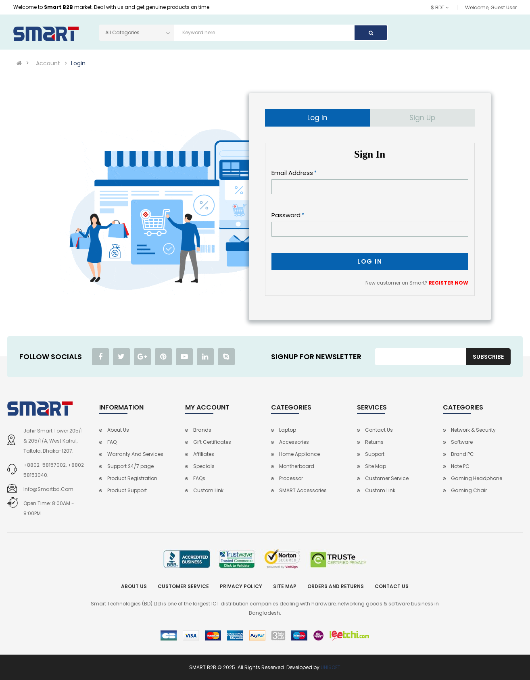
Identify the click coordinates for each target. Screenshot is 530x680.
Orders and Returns (335, 586)
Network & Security (473, 429)
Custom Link (208, 490)
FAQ (112, 442)
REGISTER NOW (448, 282)
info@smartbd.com (48, 489)
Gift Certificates (212, 442)
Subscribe (488, 357)
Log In (317, 118)
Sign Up (422, 118)
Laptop (287, 429)
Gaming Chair (469, 490)
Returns (374, 442)
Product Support (127, 490)
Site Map (375, 466)
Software (462, 442)
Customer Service (387, 478)
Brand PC (462, 454)
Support (374, 454)
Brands (202, 429)
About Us (118, 429)
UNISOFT (330, 667)
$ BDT (440, 7)
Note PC (460, 466)
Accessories (294, 442)
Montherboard (296, 466)
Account (48, 63)
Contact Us (379, 429)
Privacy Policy (241, 586)
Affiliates (203, 454)
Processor (291, 478)
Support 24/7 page (130, 466)
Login (78, 63)
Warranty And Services (135, 454)
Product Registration (132, 478)
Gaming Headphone (476, 478)
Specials (204, 466)
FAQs (199, 478)
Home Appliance (299, 454)
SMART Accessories (303, 490)
